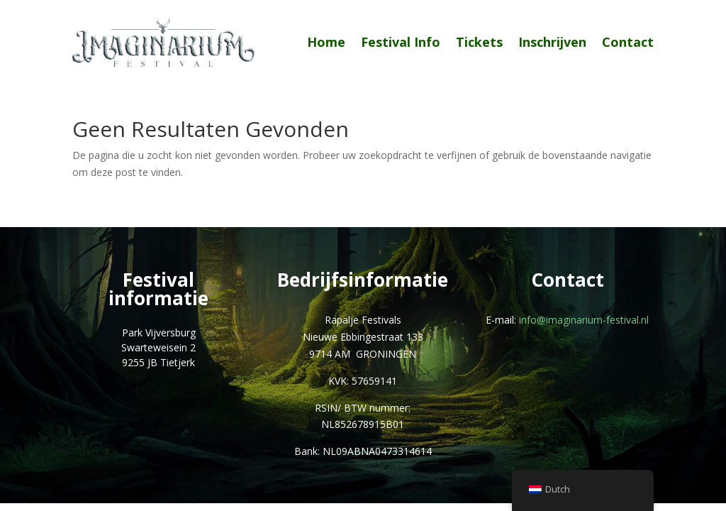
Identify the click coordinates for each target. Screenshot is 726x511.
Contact (628, 41)
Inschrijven (552, 41)
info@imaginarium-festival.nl (584, 319)
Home (326, 41)
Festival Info (400, 41)
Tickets (479, 41)
